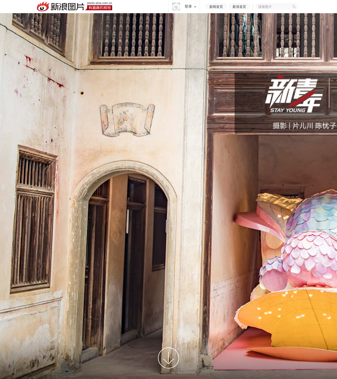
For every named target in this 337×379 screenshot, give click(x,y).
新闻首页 (216, 7)
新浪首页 (239, 7)
